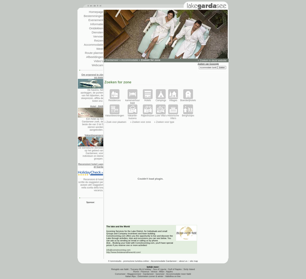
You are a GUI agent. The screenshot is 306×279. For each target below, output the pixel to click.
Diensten (97, 32)
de (94, 5)
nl (100, 5)
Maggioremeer (134, 274)
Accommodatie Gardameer (164, 261)
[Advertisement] (150, 71)
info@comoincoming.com (118, 250)
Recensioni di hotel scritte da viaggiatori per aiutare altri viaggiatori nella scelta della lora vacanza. (90, 177)
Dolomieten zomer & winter (150, 276)
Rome (136, 271)
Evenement (95, 20)
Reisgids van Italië (120, 269)
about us (183, 261)
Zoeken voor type (165, 122)
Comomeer (120, 274)
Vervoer (98, 36)
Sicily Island (189, 269)
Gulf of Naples (175, 269)
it (88, 5)
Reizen (98, 40)
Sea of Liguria (159, 269)
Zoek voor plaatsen (116, 122)
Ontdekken (96, 28)
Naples (169, 271)
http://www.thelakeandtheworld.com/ (123, 252)
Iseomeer (160, 274)
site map (194, 261)
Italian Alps (130, 276)
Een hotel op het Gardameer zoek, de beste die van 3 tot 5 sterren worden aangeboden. (90, 118)
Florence (145, 271)
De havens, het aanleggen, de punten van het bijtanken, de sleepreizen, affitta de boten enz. (90, 87)
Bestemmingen (93, 16)
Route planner (94, 52)
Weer (99, 48)
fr (97, 5)
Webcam (97, 65)
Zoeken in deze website (213, 60)
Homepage (96, 11)
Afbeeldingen (94, 57)
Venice (154, 271)
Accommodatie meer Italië (178, 274)
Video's (98, 61)
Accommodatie (93, 44)
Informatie (96, 24)
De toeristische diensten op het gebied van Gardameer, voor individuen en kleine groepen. (90, 147)
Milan (161, 271)
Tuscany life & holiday (140, 269)
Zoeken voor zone (141, 122)
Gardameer (112, 60)
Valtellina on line (173, 276)
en (91, 5)
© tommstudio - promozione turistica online (128, 261)
